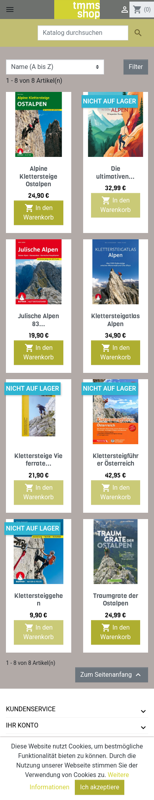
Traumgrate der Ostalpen (115, 599)
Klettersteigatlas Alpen (115, 320)
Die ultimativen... (115, 172)
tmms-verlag (28, 741)
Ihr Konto (22, 725)
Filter (136, 67)
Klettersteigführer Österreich (116, 460)
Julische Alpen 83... (38, 320)
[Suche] (83, 32)
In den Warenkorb (38, 212)
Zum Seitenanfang (111, 675)
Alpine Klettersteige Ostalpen (38, 176)
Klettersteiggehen (38, 599)
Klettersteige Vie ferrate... (38, 460)
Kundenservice (30, 709)
